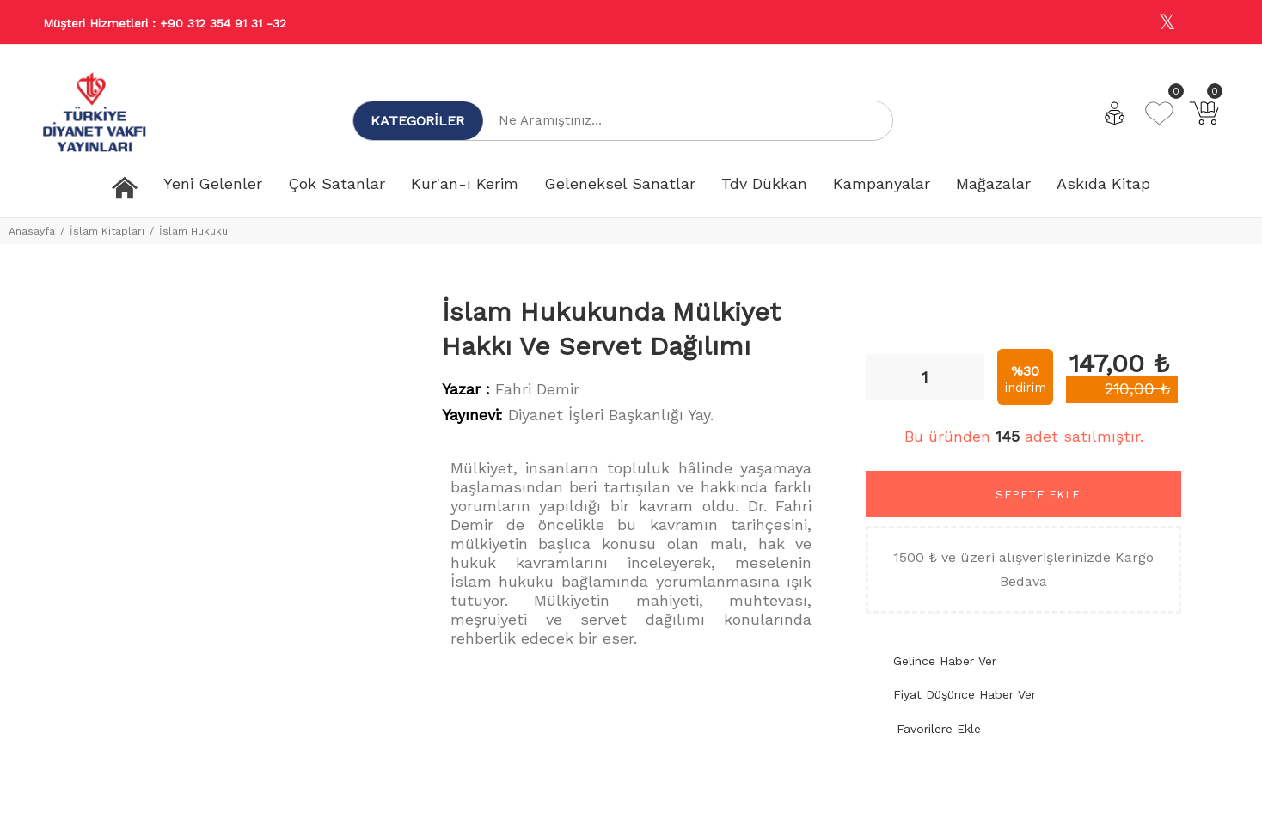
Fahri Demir (537, 389)
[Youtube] (1204, 22)
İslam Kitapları (107, 231)
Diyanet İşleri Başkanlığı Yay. (611, 415)
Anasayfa (32, 231)
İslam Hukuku (193, 231)
